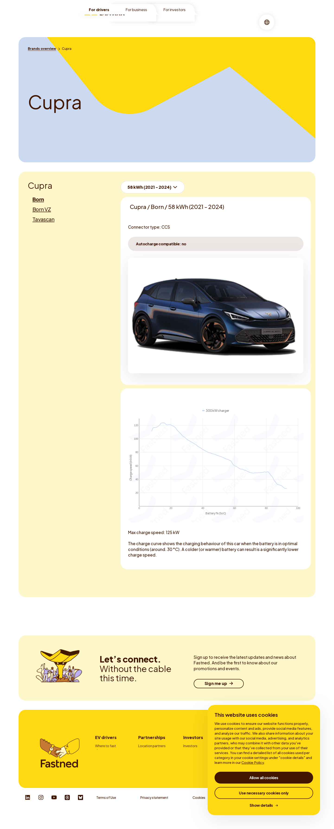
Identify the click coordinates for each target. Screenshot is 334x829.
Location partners (152, 746)
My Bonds (190, 752)
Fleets (143, 752)
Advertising (146, 758)
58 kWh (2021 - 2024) (149, 187)
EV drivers (105, 737)
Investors (193, 737)
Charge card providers (147, 767)
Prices (99, 763)
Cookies (199, 815)
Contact (144, 776)
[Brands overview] (42, 48)
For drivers (99, 9)
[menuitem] (143, 22)
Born (38, 199)
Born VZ (41, 209)
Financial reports (196, 758)
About (186, 22)
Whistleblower (241, 815)
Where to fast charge (105, 748)
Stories (204, 22)
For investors (174, 9)
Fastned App (104, 769)
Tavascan (43, 219)
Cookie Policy (252, 762)
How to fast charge (109, 757)
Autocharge (104, 776)
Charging (166, 22)
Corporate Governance (192, 767)
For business (136, 9)
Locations (143, 22)
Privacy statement (154, 815)
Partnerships (151, 737)
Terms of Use (106, 815)
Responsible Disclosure (293, 815)
